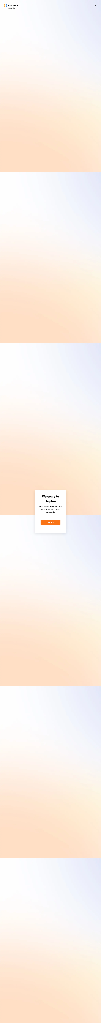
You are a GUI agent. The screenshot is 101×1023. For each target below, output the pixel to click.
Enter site (50, 522)
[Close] (95, 6)
